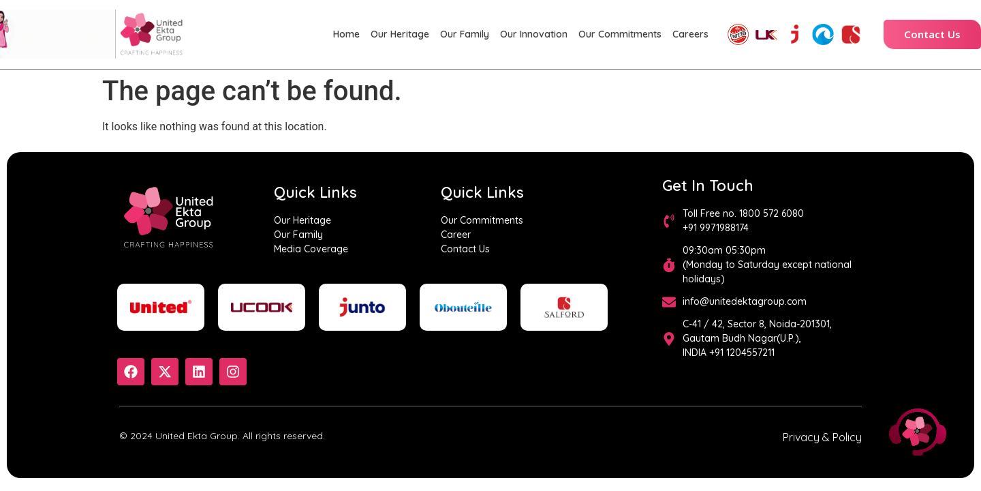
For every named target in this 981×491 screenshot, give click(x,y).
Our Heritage (400, 34)
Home (346, 34)
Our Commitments (619, 34)
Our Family (464, 34)
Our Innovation (533, 34)
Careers (690, 34)
